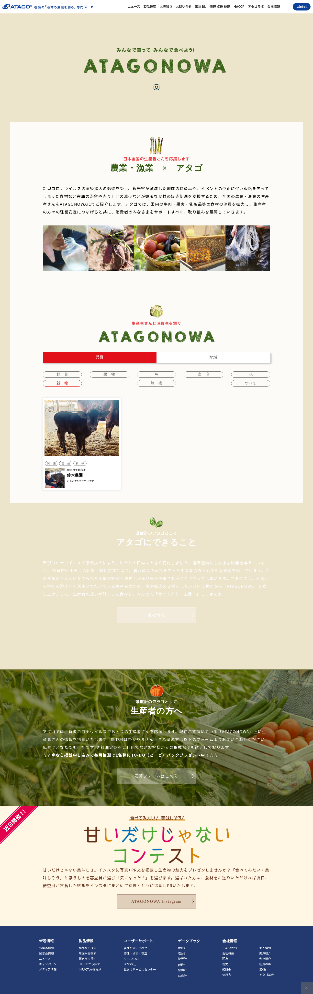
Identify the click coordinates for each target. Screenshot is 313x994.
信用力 (226, 967)
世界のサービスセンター (140, 961)
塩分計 (182, 945)
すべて (254, 381)
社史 (225, 956)
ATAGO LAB (131, 951)
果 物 (98, 373)
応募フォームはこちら (156, 768)
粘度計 (182, 968)
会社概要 (228, 945)
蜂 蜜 (59, 381)
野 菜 (59, 373)
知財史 (226, 961)
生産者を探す (155, 20)
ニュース (45, 951)
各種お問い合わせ (135, 940)
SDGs (262, 961)
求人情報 (265, 940)
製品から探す (87, 940)
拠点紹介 (265, 945)
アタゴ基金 (266, 967)
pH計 (181, 956)
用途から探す (87, 945)
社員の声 (265, 956)
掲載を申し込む (200, 20)
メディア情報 (47, 961)
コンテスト (245, 20)
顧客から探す (87, 951)
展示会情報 (46, 945)
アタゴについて (290, 20)
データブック (189, 932)
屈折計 (182, 940)
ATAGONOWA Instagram (156, 894)
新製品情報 (46, 940)
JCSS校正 (130, 956)
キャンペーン (47, 956)
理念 (225, 951)
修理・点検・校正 (135, 945)
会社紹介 (265, 951)
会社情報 (156, 607)
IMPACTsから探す (90, 961)
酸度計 (182, 962)
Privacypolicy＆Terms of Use (164, 988)
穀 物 (254, 373)
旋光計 (182, 951)
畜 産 (176, 373)
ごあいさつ (229, 940)
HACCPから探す (89, 956)
